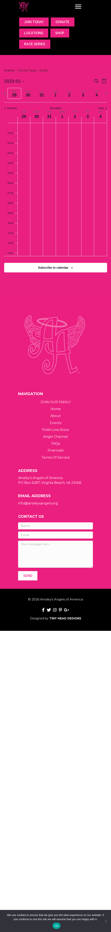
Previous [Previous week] (10, 108)
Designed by (55, 618)
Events (9, 70)
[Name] (55, 525)
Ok (56, 925)
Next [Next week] (103, 108)
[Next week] (106, 93)
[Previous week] (4, 93)
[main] (55, 175)
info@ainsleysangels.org (38, 503)
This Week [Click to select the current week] (55, 108)
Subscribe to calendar (53, 267)
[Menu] (78, 6)
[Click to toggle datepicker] (14, 81)
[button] (27, 575)
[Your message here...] (55, 554)
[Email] (55, 535)
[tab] (14, 93)
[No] (106, 921)
